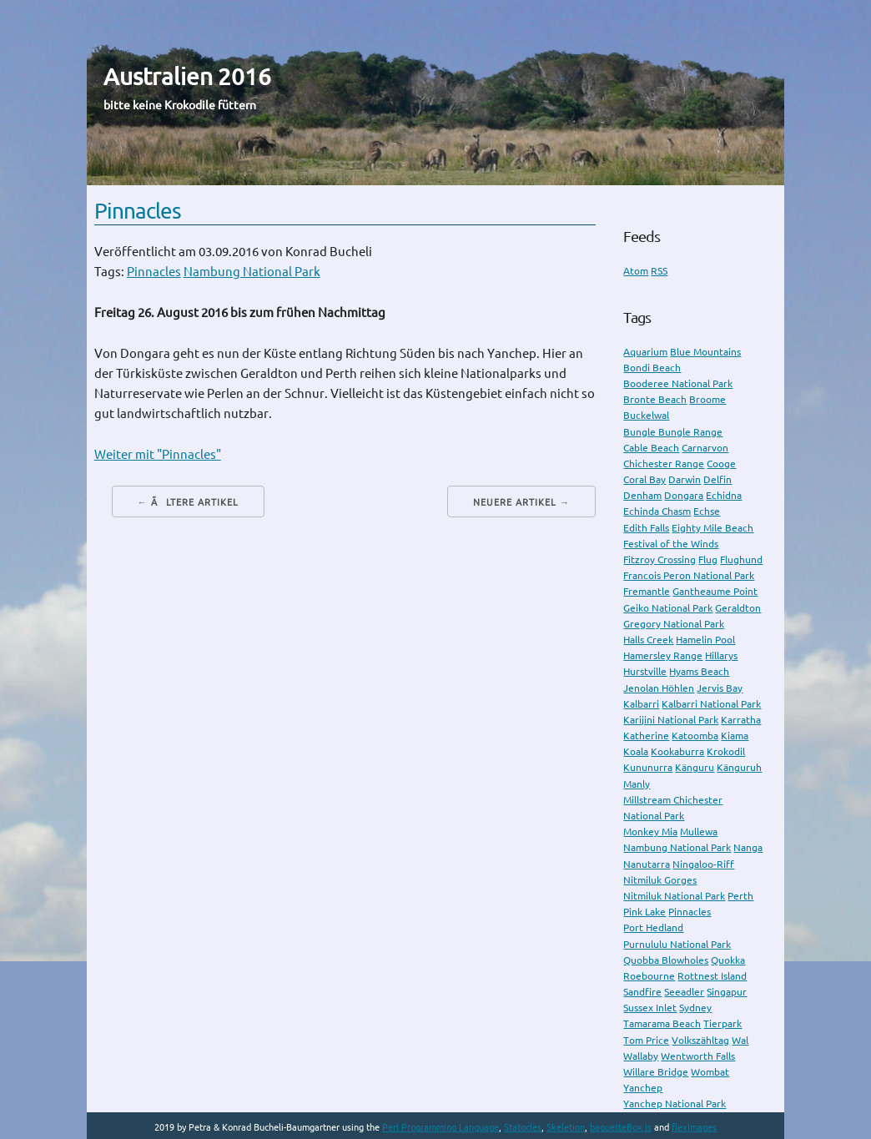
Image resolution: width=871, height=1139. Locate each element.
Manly (636, 784)
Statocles (522, 1127)
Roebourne (649, 975)
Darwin (684, 479)
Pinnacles (137, 211)
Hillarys (721, 655)
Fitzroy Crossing (659, 559)
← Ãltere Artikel (188, 502)
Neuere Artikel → (521, 502)
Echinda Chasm (657, 511)
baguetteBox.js (621, 1127)
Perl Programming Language (440, 1127)
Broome (707, 399)
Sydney (695, 1007)
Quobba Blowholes (665, 960)
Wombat (710, 1071)
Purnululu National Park (677, 944)
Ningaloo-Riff (703, 864)
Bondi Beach (652, 367)
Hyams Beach (699, 671)
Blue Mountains (705, 351)
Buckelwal (646, 415)
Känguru (694, 767)
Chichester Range (663, 463)
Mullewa (698, 831)
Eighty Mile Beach (712, 527)
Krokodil (726, 751)
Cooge (721, 463)
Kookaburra (677, 751)
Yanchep (642, 1087)
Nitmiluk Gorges (660, 879)
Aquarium (645, 351)
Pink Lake (644, 911)
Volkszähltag (700, 1040)
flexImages (694, 1127)
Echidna (724, 495)
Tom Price (646, 1040)
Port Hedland (653, 927)
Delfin (717, 479)
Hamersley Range (662, 655)
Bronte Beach (655, 399)
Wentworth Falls (698, 1056)
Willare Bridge (655, 1071)
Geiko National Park (667, 607)
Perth (740, 895)
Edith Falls (646, 527)
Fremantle (646, 591)
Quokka (728, 960)
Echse (706, 511)
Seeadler (684, 991)
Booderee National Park (678, 383)
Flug (707, 559)
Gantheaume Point (715, 591)
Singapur (727, 991)
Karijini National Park (670, 719)
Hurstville (645, 671)
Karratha (741, 719)
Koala (635, 751)
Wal (740, 1040)
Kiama (734, 735)
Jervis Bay (720, 688)
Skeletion (565, 1127)
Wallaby (640, 1056)
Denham (642, 495)
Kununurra (647, 767)
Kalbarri (641, 703)
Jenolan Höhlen (658, 688)
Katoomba (695, 735)
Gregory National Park (673, 623)
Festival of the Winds (670, 543)
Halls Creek (648, 639)
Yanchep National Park (674, 1103)
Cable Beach (651, 447)
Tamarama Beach (662, 1023)
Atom (635, 270)
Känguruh (739, 767)
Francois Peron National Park (688, 575)
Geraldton (738, 607)
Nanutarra (646, 864)
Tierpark (722, 1023)
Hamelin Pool (705, 639)
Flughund (741, 559)
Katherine (646, 735)
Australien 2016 (187, 76)
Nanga (748, 847)
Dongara (683, 495)
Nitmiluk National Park (674, 895)
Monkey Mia (650, 831)
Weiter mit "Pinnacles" (157, 454)
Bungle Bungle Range (672, 431)
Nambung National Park (252, 272)
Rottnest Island (712, 975)
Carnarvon (705, 447)
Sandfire (642, 991)
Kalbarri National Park (711, 703)
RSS (659, 270)
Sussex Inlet (650, 1007)
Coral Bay (644, 479)
